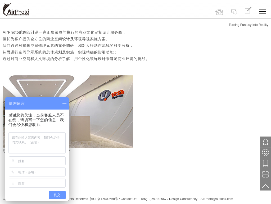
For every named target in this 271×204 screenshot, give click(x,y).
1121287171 (265, 142)
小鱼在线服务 (265, 154)
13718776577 (265, 163)
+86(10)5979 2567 (219, 7)
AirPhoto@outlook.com (217, 199)
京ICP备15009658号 (103, 199)
